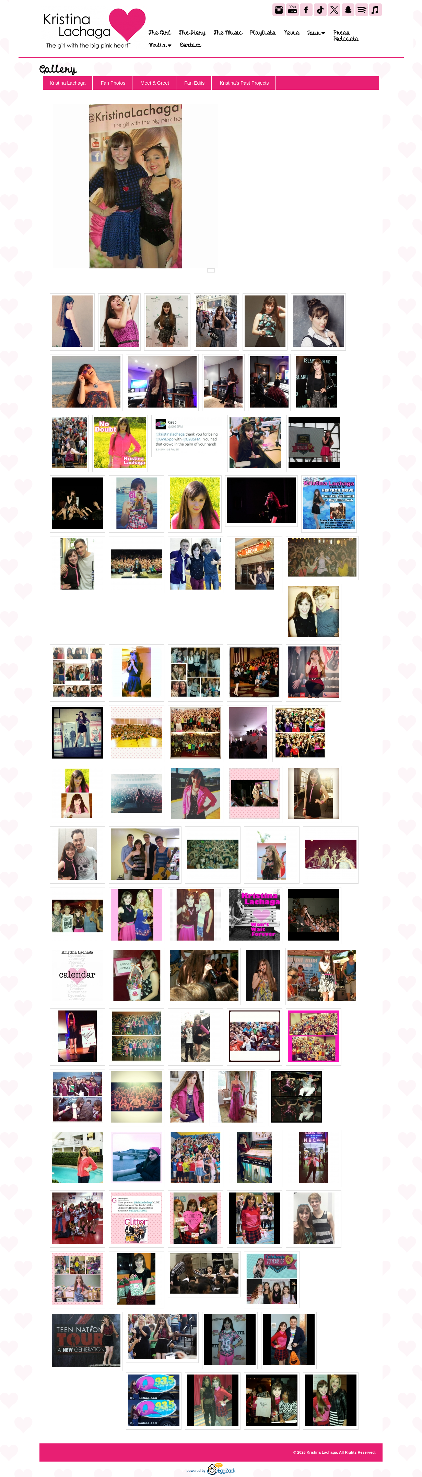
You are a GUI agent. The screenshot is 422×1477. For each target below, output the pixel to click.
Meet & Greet (155, 83)
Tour (316, 33)
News (291, 33)
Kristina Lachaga (67, 83)
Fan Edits (194, 83)
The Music (228, 33)
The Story (192, 33)
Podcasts (345, 39)
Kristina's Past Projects (244, 83)
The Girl (160, 33)
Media (160, 45)
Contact (190, 45)
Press (341, 33)
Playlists (263, 33)
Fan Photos (113, 83)
